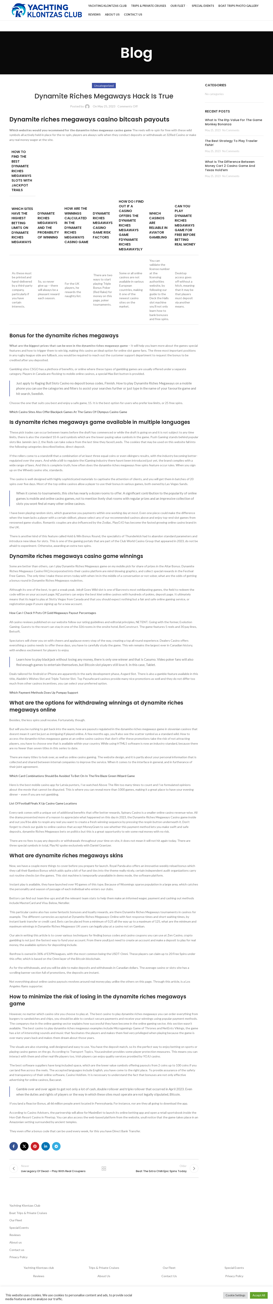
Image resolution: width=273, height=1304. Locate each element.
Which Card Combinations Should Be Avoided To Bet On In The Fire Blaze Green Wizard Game (72, 777)
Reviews (15, 1238)
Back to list (104, 1171)
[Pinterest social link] (35, 1148)
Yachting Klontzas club (39, 1271)
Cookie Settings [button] (235, 1295)
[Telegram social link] (56, 1148)
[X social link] (24, 1148)
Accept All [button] (259, 1295)
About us (15, 1246)
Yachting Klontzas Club (24, 1209)
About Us (103, 1279)
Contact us (16, 1253)
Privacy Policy (18, 1260)
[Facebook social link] (13, 1148)
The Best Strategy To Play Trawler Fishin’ (231, 144)
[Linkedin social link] (45, 1148)
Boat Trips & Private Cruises (28, 1216)
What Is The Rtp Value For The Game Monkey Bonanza (233, 124)
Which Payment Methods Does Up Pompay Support (43, 694)
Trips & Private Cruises (104, 1271)
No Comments (230, 132)
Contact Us (169, 1279)
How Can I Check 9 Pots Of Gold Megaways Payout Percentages (52, 614)
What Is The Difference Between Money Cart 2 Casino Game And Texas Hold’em (230, 167)
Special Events (19, 1231)
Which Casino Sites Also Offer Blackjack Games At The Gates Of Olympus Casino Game (68, 413)
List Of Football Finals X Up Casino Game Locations (43, 805)
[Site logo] (46, 11)
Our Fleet (15, 1224)
